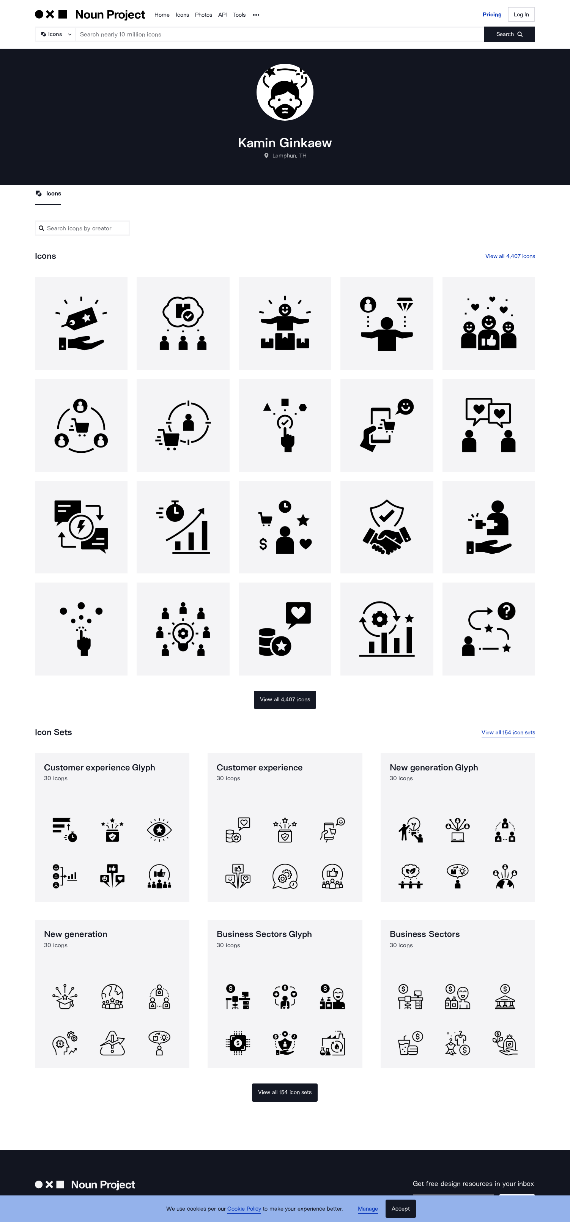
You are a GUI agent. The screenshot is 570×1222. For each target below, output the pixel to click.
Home (162, 14)
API (222, 14)
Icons (182, 14)
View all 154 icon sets (508, 732)
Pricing (492, 14)
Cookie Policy (244, 1208)
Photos (203, 14)
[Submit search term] (509, 34)
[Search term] (280, 34)
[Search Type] (55, 34)
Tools (239, 14)
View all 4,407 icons (510, 256)
